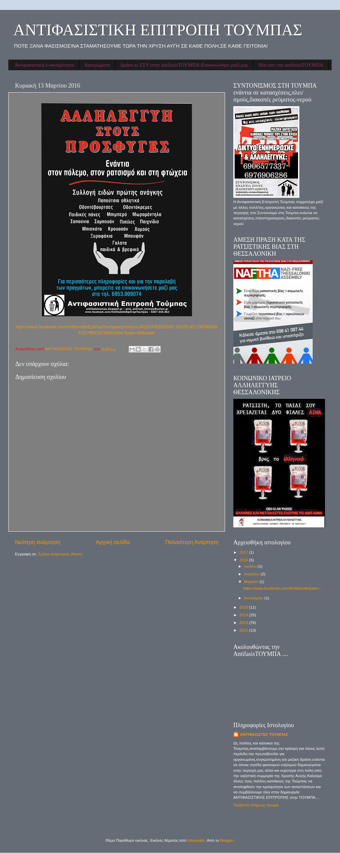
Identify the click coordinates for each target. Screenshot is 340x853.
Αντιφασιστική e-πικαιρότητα (44, 65)
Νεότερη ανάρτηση (37, 542)
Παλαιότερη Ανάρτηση (191, 542)
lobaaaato (196, 840)
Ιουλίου (251, 566)
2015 (244, 607)
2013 (244, 622)
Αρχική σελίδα (113, 542)
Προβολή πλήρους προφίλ (256, 805)
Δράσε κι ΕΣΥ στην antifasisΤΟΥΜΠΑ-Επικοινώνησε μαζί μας (184, 65)
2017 (244, 552)
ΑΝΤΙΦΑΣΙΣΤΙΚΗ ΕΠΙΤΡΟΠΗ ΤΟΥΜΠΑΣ (157, 30)
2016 (244, 560)
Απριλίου (252, 574)
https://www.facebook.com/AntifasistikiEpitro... (282, 588)
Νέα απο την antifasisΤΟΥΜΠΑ (290, 65)
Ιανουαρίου (254, 598)
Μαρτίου (251, 581)
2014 (244, 615)
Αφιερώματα (97, 65)
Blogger (226, 840)
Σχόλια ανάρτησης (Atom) (60, 554)
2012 (244, 630)
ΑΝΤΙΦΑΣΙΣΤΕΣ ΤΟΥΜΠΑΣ (264, 734)
